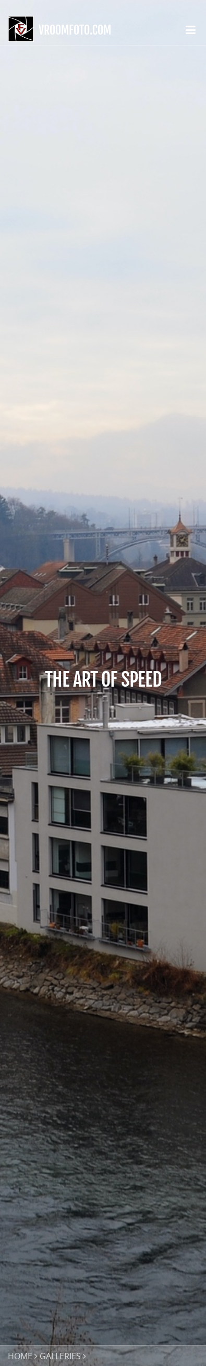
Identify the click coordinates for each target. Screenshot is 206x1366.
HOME (20, 1356)
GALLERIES (60, 1356)
